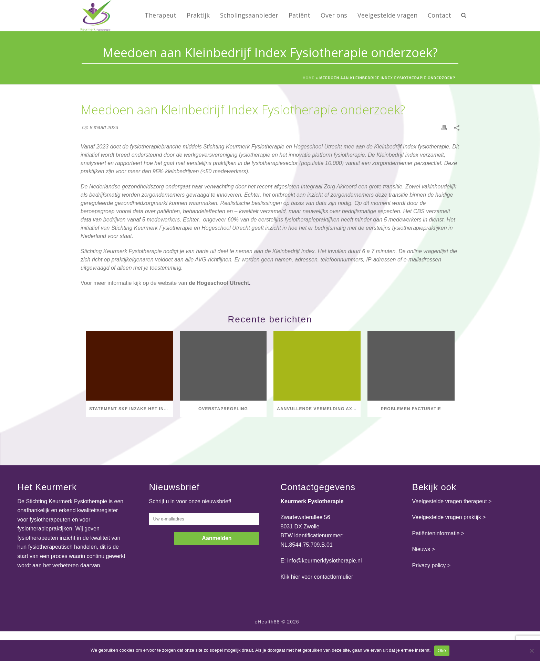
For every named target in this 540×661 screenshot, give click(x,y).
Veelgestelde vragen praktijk (446, 517)
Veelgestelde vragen (387, 15)
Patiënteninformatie (436, 533)
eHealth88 (267, 621)
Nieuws (421, 549)
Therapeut (160, 15)
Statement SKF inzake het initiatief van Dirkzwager (131, 408)
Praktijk (198, 15)
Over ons (334, 15)
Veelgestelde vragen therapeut (449, 501)
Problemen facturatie (411, 408)
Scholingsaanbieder (249, 15)
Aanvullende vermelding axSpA (319, 408)
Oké (442, 650)
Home (308, 78)
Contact (439, 15)
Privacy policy (429, 565)
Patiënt (299, 15)
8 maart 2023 (104, 127)
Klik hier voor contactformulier (317, 577)
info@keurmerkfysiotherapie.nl (324, 561)
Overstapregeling (223, 408)
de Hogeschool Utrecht (219, 283)
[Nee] (531, 650)
